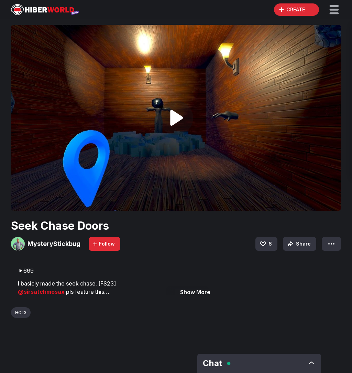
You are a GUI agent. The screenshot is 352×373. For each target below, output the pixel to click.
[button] (334, 10)
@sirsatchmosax (42, 292)
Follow (103, 244)
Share (298, 244)
